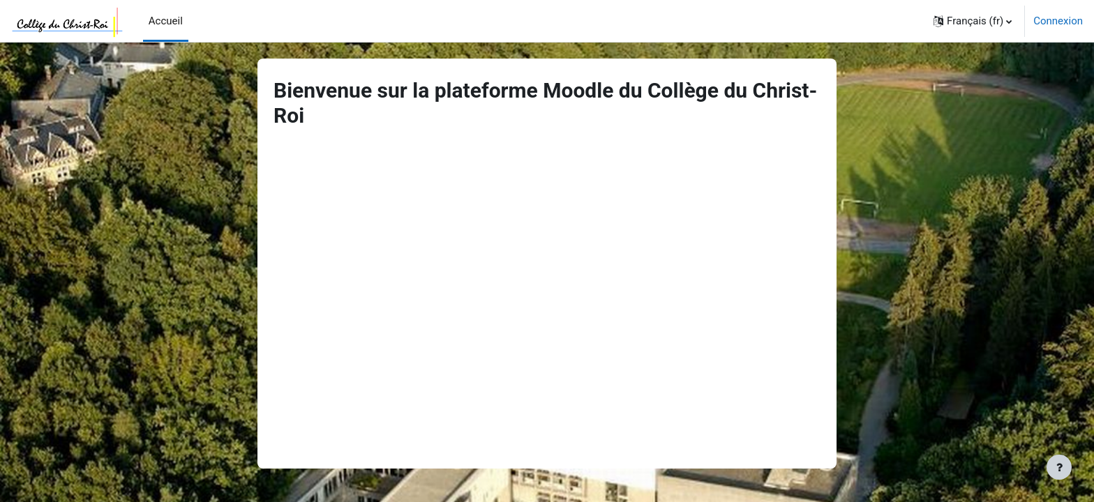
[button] (972, 21)
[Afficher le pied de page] (1059, 467)
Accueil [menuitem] (166, 21)
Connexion (1058, 21)
